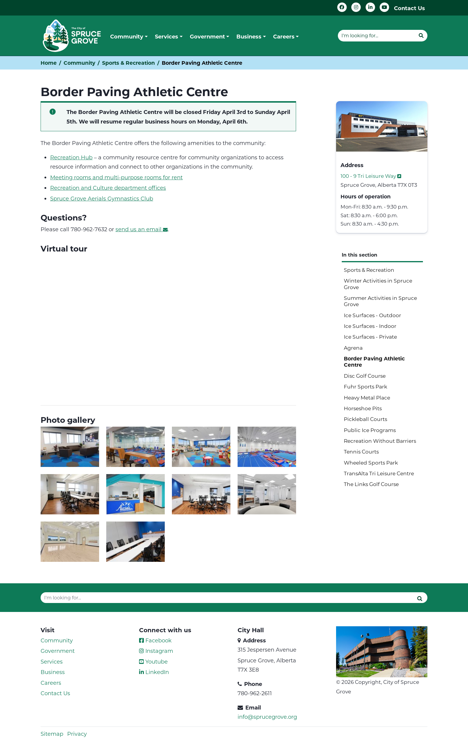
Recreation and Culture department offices (108, 187)
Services (52, 661)
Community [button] (126, 36)
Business (53, 671)
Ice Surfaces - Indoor (370, 326)
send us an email (142, 229)
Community (79, 62)
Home (49, 62)
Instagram (156, 650)
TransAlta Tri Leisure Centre (379, 473)
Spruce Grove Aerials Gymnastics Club (101, 198)
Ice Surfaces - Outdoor (372, 315)
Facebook (155, 640)
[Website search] (376, 35)
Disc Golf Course (365, 375)
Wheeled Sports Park (371, 462)
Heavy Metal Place (367, 397)
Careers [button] (284, 36)
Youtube (153, 661)
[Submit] (421, 35)
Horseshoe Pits (363, 408)
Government (58, 650)
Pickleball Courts (365, 419)
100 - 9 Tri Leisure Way (371, 175)
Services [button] (166, 36)
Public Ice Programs (370, 430)
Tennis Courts (361, 451)
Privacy (77, 733)
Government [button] (207, 36)
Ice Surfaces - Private (370, 336)
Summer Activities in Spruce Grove (380, 300)
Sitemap (52, 733)
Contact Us (409, 8)
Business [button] (248, 36)
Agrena (353, 347)
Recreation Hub (71, 157)
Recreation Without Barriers (380, 440)
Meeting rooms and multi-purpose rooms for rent (116, 177)
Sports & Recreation (128, 62)
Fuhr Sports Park (365, 386)
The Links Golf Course (371, 484)
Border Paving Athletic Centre (374, 361)
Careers (51, 682)
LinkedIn (154, 671)
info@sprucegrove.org (267, 716)
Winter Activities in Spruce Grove (378, 283)
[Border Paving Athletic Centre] (168, 327)
